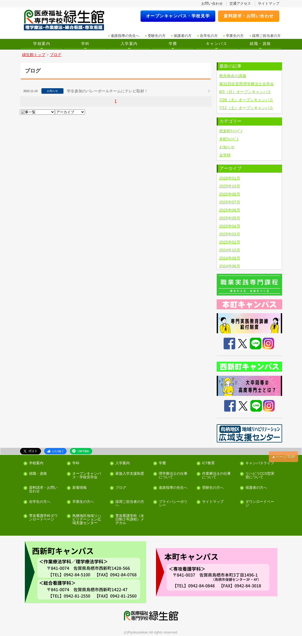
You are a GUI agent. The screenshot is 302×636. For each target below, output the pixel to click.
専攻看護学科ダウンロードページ (43, 517)
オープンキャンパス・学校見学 (178, 16)
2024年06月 (229, 266)
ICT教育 (208, 463)
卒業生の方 (235, 36)
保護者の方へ (256, 488)
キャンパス (216, 43)
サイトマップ (268, 3)
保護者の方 (183, 36)
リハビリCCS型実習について (259, 475)
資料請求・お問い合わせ (249, 16)
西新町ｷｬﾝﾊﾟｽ (230, 131)
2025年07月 (229, 202)
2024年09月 (229, 258)
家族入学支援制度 (129, 474)
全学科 (225, 155)
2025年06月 (229, 210)
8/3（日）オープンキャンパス (245, 92)
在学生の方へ (40, 502)
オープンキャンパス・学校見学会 (86, 475)
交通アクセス (240, 3)
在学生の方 (209, 36)
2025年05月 (229, 218)
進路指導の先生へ (125, 36)
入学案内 (129, 43)
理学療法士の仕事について (173, 475)
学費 (173, 43)
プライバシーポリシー (173, 503)
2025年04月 (229, 226)
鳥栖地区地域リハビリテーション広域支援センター (86, 519)
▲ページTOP (283, 456)
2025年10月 (229, 186)
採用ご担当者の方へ (129, 503)
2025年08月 (229, 194)
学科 (85, 43)
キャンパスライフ (259, 463)
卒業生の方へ (83, 502)
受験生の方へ (213, 488)
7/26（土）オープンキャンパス (246, 100)
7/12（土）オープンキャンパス (246, 108)
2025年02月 (229, 242)
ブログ (120, 488)
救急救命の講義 (232, 76)
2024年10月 (229, 250)
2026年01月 (229, 178)
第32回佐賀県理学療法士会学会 (246, 84)
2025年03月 (229, 234)
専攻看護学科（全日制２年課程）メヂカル (129, 519)
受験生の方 (157, 36)
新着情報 (79, 488)
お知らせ (227, 147)
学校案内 (41, 43)
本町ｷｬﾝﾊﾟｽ (229, 139)
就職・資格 (260, 43)
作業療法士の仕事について (216, 475)
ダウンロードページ (259, 503)
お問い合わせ (212, 3)
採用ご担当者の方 (266, 36)
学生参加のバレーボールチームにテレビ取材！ (107, 91)
